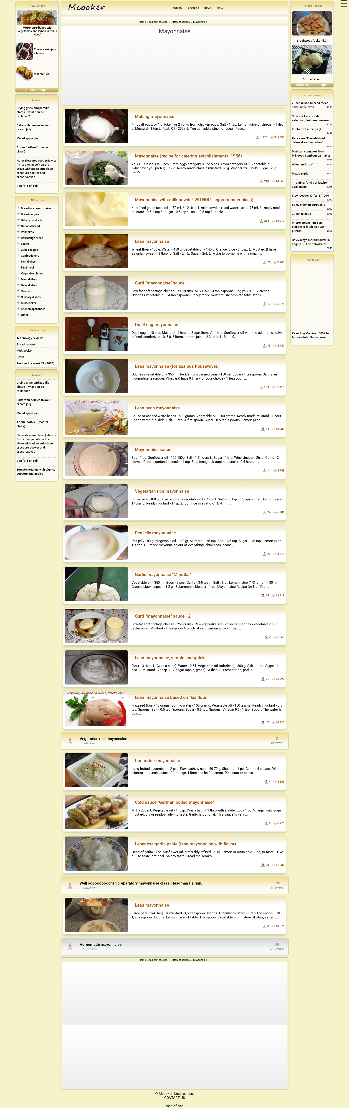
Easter (25, 244)
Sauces (26, 291)
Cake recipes (29, 249)
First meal (27, 267)
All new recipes (36, 90)
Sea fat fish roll (27, 186)
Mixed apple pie (27, 138)
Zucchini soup (301, 214)
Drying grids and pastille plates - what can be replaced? (33, 112)
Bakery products (31, 220)
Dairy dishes (29, 285)
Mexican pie (300, 173)
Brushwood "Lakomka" (312, 40)
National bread (30, 226)
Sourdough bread (32, 238)
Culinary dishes (31, 297)
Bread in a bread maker (36, 208)
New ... (222, 8)
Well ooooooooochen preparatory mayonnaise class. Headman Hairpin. (141, 883)
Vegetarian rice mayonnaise (103, 738)
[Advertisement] (174, 69)
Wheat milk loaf (302, 164)
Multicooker (28, 303)
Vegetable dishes (32, 273)
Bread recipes (30, 214)
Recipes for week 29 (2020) (35, 363)
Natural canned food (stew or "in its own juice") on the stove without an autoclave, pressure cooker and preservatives (36, 169)
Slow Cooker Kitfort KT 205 (310, 195)
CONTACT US (174, 1098)
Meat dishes (29, 279)
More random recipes (312, 85)
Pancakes (27, 232)
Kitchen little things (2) (307, 129)
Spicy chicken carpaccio (308, 204)
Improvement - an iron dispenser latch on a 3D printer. (308, 227)
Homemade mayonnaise (100, 944)
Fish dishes (28, 261)
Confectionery (30, 255)
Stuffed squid (312, 79)
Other (24, 315)
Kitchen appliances (33, 309)
